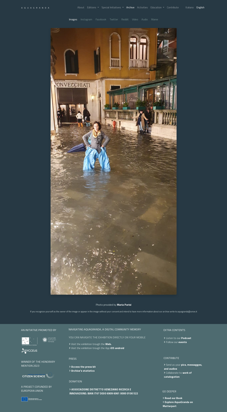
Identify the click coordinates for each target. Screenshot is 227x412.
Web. (108, 344)
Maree (154, 19)
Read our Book (173, 398)
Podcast (186, 338)
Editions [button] (92, 7)
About (80, 7)
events (182, 342)
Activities (142, 7)
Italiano (189, 7)
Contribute (173, 7)
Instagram (86, 19)
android (119, 348)
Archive (130, 7)
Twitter (114, 19)
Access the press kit (83, 367)
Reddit (125, 19)
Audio (144, 19)
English (200, 7)
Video (135, 19)
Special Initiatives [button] (112, 7)
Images (73, 19)
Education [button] (156, 7)
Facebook (101, 19)
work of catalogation (178, 375)
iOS (112, 348)
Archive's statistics (83, 371)
